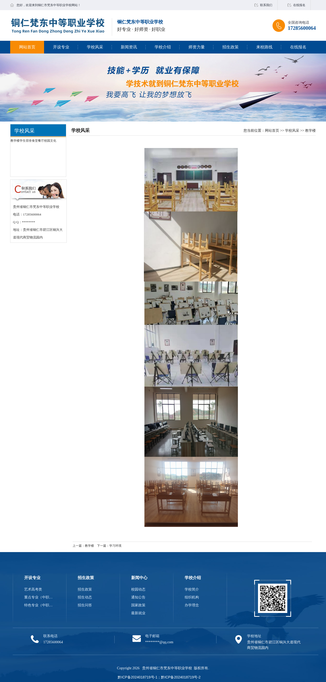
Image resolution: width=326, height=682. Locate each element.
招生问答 (85, 605)
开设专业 (61, 47)
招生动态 (85, 597)
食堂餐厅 (38, 140)
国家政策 (138, 605)
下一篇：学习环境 (109, 545)
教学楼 (15, 140)
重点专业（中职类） (39, 597)
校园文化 (50, 140)
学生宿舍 (26, 140)
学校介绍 (163, 47)
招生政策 (230, 47)
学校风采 (95, 47)
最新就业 (138, 613)
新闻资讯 (129, 47)
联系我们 (266, 5)
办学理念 (192, 605)
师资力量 (196, 47)
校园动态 (138, 589)
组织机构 (192, 597)
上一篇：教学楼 (83, 545)
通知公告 (138, 597)
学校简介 (192, 589)
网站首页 (27, 47)
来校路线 (264, 47)
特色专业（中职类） (39, 605)
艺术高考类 (33, 589)
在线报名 (299, 5)
